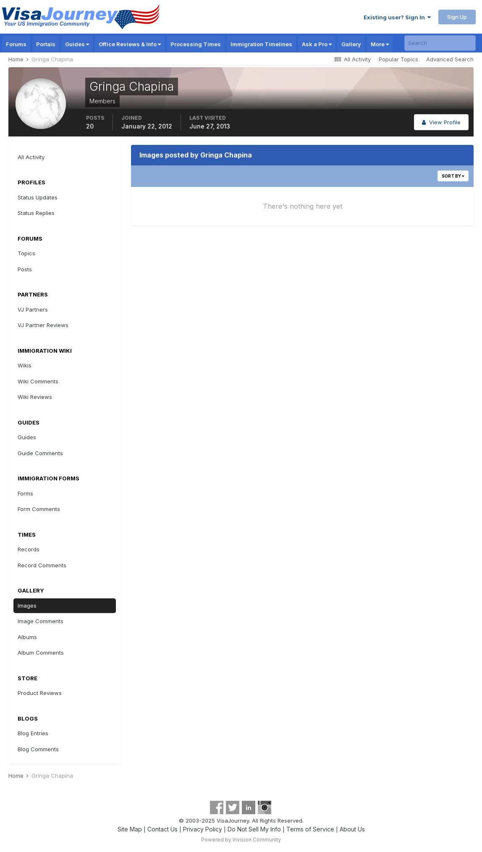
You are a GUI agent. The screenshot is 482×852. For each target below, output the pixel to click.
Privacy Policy (202, 829)
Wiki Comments (38, 381)
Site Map (130, 829)
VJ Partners (33, 309)
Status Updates (38, 197)
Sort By (453, 175)
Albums (27, 637)
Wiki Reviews (35, 396)
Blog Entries (33, 733)
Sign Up (457, 16)
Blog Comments (38, 749)
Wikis (24, 365)
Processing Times (195, 44)
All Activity (31, 157)
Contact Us (162, 829)
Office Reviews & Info (130, 44)
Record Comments (42, 565)
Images (27, 605)
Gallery (351, 44)
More (380, 44)
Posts (25, 269)
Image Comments (40, 621)
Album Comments (41, 652)
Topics (26, 253)
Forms (25, 493)
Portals (45, 44)
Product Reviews (40, 692)
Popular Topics (398, 59)
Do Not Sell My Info (254, 829)
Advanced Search (450, 59)
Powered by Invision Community (241, 839)
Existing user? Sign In (397, 17)
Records (28, 549)
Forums (16, 44)
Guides (77, 44)
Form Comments (39, 509)
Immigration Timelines (261, 44)
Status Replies (36, 213)
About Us (352, 829)
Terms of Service (310, 829)
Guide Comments (40, 453)
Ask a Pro (317, 44)
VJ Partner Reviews (43, 325)
